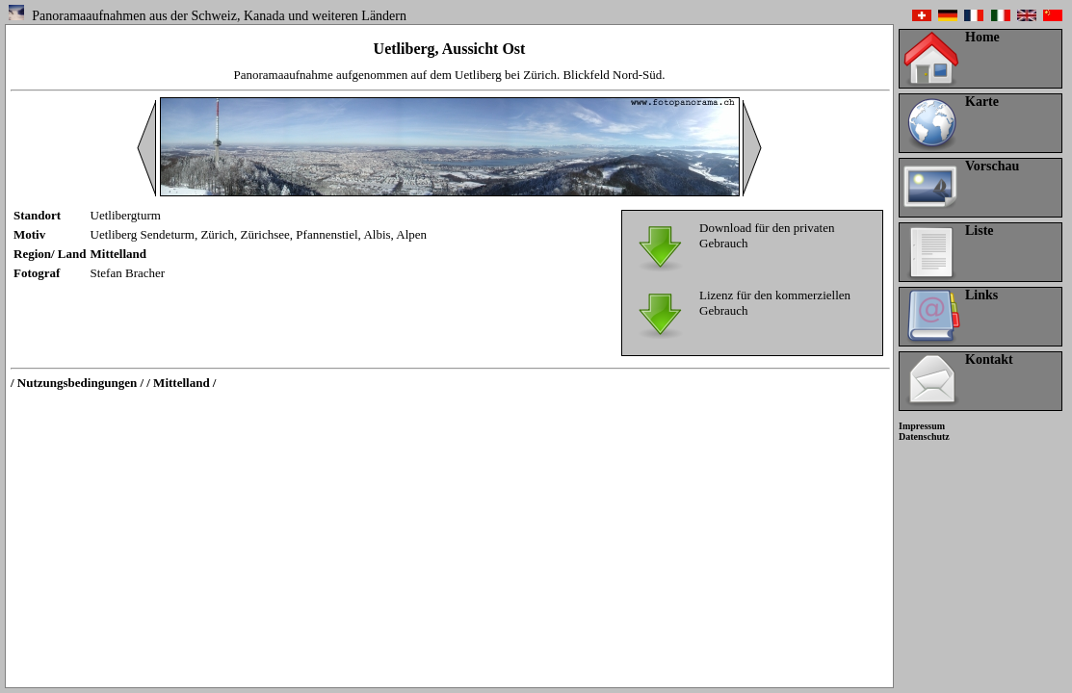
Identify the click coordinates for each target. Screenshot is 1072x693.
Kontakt (989, 359)
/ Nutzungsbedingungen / (77, 382)
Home (982, 37)
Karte (982, 101)
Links (981, 295)
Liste (979, 230)
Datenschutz (924, 436)
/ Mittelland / (181, 382)
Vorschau (992, 166)
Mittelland (119, 253)
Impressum (922, 426)
